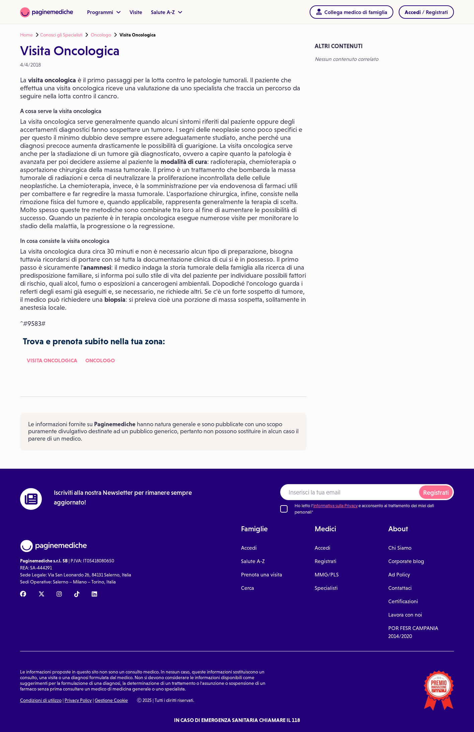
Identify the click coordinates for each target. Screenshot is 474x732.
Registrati (436, 492)
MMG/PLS (327, 574)
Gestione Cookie (111, 700)
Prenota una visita (261, 574)
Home (26, 34)
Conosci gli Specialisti (61, 34)
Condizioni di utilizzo (41, 700)
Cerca (247, 588)
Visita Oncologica (52, 360)
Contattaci (400, 588)
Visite (136, 12)
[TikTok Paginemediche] (77, 594)
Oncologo (101, 34)
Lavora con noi (405, 615)
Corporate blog (406, 561)
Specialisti (326, 588)
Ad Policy (399, 574)
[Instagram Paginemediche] (59, 594)
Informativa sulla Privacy (335, 505)
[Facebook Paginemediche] (23, 594)
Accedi (249, 548)
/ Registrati (426, 12)
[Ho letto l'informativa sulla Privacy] (284, 509)
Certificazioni (403, 601)
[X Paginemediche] (41, 594)
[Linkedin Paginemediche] (94, 594)
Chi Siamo (399, 548)
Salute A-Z (166, 12)
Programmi (104, 12)
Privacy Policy (78, 700)
